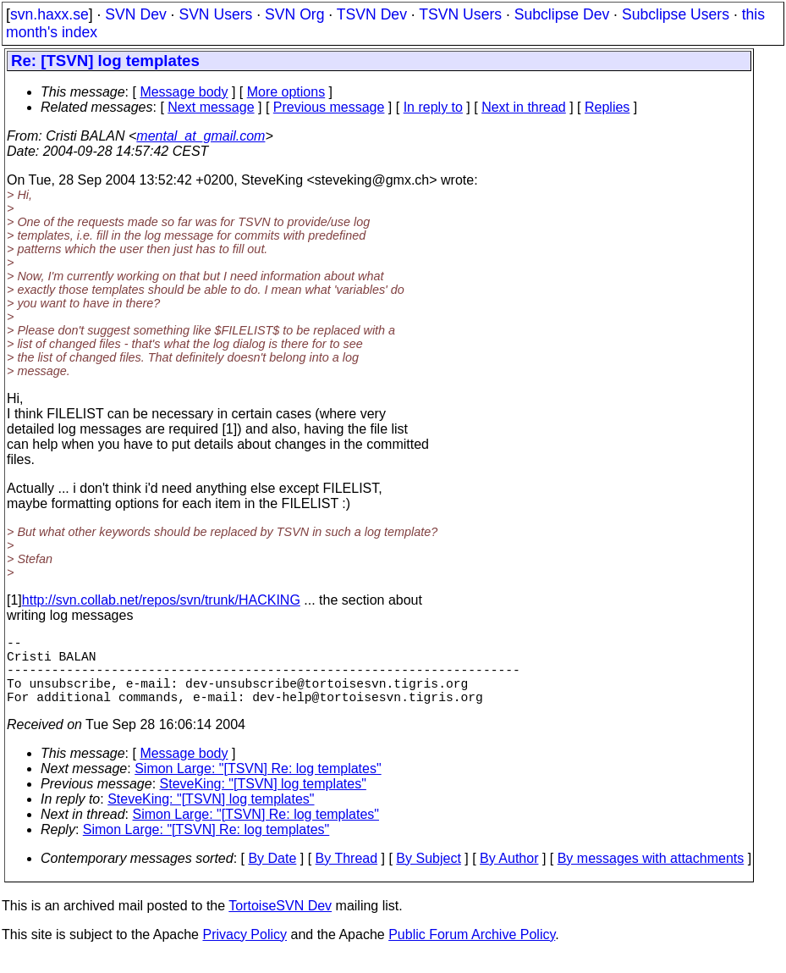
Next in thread (523, 107)
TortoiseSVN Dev (280, 922)
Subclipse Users (675, 14)
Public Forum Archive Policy (471, 951)
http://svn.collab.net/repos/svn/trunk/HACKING (161, 600)
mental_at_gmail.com (200, 136)
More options (286, 92)
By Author (509, 875)
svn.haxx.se (49, 14)
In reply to (433, 107)
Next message (211, 107)
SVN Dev (135, 14)
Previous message (329, 107)
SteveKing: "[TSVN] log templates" (263, 800)
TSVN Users (460, 14)
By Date (272, 875)
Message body (184, 92)
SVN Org (294, 14)
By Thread (347, 875)
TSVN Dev (372, 14)
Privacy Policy (244, 951)
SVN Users (215, 14)
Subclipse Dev (561, 14)
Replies (607, 107)
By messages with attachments (651, 875)
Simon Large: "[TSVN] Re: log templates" (258, 785)
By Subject (428, 875)
